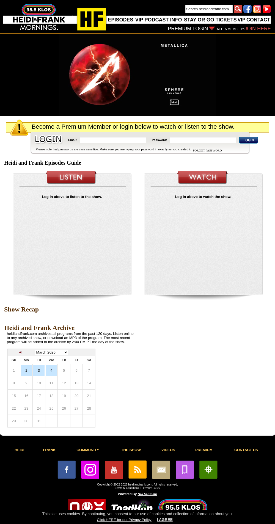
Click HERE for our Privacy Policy (124, 520)
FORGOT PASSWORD (207, 150)
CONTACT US (246, 450)
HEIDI (19, 450)
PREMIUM (204, 450)
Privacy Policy (151, 487)
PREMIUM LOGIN (188, 28)
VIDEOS (168, 450)
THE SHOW (131, 450)
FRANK (49, 450)
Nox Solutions (147, 494)
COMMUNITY (87, 450)
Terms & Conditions (127, 487)
